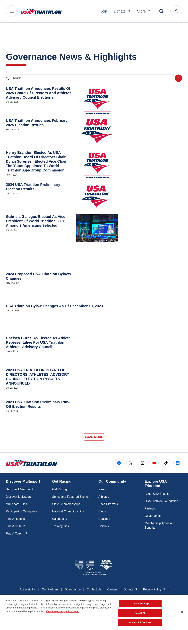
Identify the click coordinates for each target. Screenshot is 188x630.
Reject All (140, 613)
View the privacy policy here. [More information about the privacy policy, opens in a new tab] (62, 611)
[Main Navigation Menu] (12, 11)
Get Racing (59, 489)
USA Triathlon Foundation (161, 501)
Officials (103, 526)
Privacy (154, 589)
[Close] (182, 612)
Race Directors (108, 504)
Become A (20, 489)
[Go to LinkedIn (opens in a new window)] (177, 463)
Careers (112, 589)
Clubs (102, 511)
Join (103, 11)
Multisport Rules (16, 504)
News (102, 489)
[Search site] (178, 78)
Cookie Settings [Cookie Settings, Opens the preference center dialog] (140, 603)
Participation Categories (21, 511)
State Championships (66, 504)
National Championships (68, 511)
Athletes (103, 496)
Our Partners (50, 589)
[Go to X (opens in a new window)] (130, 463)
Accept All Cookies (140, 622)
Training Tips (60, 526)
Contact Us (94, 589)
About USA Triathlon (158, 493)
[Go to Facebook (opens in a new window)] (119, 463)
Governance (153, 515)
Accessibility (28, 589)
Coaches (104, 518)
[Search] (161, 11)
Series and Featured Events (70, 496)
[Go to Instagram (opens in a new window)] (142, 463)
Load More (94, 436)
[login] (176, 11)
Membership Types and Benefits (160, 525)
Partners (150, 508)
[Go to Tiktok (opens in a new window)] (166, 463)
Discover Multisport (18, 496)
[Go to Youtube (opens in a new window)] (154, 463)
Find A (16, 518)
